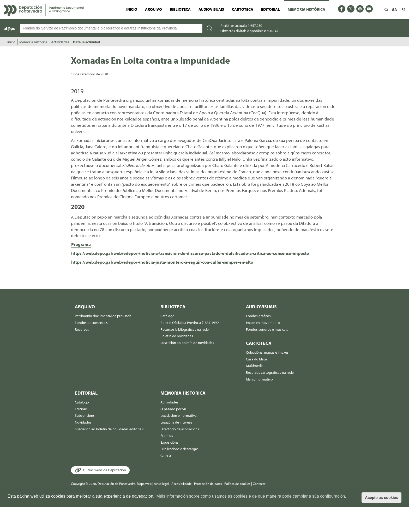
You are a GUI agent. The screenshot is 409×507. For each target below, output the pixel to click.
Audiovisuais (211, 9)
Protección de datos (208, 483)
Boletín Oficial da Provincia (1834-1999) (190, 322)
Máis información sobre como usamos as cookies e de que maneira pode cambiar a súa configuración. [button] (251, 496)
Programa (81, 244)
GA (394, 9)
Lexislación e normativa (178, 415)
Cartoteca (242, 9)
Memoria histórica (306, 9)
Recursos (82, 329)
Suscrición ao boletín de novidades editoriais (109, 429)
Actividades (60, 42)
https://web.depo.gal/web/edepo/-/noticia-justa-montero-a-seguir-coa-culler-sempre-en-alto (162, 262)
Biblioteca (180, 9)
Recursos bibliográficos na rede (184, 329)
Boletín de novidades (176, 336)
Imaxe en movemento (263, 322)
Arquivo (153, 9)
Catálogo (167, 315)
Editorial (270, 9)
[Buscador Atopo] (111, 28)
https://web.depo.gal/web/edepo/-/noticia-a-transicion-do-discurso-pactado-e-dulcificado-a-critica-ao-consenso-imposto (190, 253)
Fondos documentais (91, 322)
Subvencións (85, 415)
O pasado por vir (173, 409)
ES (403, 9)
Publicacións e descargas (179, 448)
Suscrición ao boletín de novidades (187, 342)
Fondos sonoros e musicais (267, 329)
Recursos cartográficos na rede (270, 372)
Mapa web (144, 483)
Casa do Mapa (257, 359)
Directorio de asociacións (179, 429)
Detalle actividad (86, 42)
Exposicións (169, 442)
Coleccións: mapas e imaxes (267, 352)
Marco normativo (259, 379)
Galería (165, 455)
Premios (166, 435)
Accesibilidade (181, 483)
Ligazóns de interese (176, 422)
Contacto (259, 483)
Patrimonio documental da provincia (103, 315)
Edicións (81, 409)
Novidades (83, 422)
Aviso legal (161, 483)
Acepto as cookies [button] (381, 498)
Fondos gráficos (258, 315)
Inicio (131, 9)
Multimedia (254, 365)
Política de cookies (237, 483)
